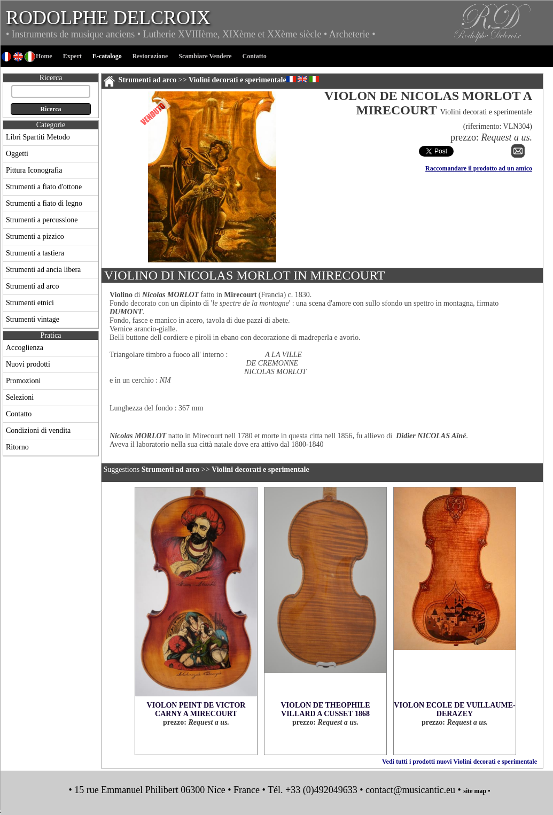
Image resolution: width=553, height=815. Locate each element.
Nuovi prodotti (28, 364)
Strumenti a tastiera (35, 253)
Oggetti (17, 154)
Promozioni (23, 381)
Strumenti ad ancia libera (43, 270)
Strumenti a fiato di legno (44, 203)
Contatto (19, 414)
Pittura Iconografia (34, 170)
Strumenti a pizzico (35, 236)
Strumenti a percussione (42, 220)
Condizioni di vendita (38, 430)
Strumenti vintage (32, 319)
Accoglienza (24, 348)
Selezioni (20, 397)
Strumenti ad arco (32, 286)
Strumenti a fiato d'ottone (44, 187)
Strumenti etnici (30, 303)
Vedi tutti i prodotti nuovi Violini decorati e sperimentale (459, 761)
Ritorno (17, 447)
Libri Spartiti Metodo (38, 137)
